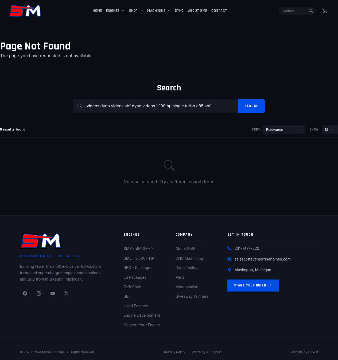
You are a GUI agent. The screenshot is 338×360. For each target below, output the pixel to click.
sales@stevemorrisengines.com (263, 259)
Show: (314, 129)
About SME (197, 10)
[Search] (297, 11)
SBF (127, 296)
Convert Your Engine (142, 325)
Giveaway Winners (192, 296)
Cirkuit (313, 352)
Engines (112, 10)
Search (251, 106)
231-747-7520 (247, 248)
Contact (219, 10)
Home (97, 10)
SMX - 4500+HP (138, 248)
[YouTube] (52, 293)
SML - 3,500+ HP (139, 258)
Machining (156, 10)
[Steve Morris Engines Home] (25, 10)
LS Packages (135, 277)
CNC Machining (189, 258)
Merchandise (187, 287)
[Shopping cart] (324, 10)
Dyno (179, 10)
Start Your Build (253, 285)
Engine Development (142, 315)
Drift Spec (132, 287)
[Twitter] (66, 293)
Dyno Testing (187, 267)
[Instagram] (39, 293)
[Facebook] (25, 293)
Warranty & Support (207, 352)
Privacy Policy (174, 352)
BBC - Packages (138, 267)
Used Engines (136, 306)
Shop (133, 10)
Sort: (256, 129)
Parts (180, 277)
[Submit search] (311, 10)
